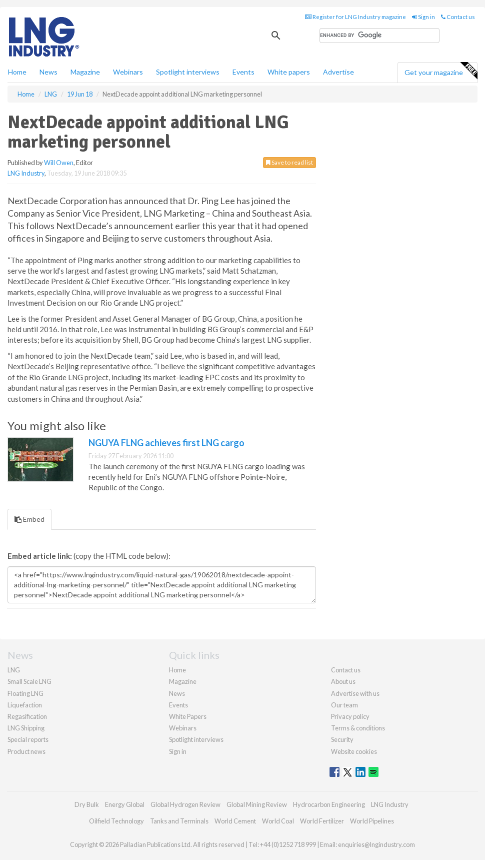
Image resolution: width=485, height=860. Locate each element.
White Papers (187, 716)
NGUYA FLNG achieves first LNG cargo (166, 442)
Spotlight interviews (188, 72)
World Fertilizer (322, 821)
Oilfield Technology (116, 821)
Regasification (27, 716)
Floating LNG (26, 693)
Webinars (128, 72)
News (177, 693)
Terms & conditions (358, 728)
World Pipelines (372, 821)
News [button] (49, 72)
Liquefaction (25, 705)
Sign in (423, 17)
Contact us (458, 17)
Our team (344, 705)
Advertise (338, 72)
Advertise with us (355, 693)
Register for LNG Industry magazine (355, 17)
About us (343, 681)
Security (342, 739)
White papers (289, 72)
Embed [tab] (29, 519)
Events (243, 72)
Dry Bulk (86, 804)
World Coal (278, 821)
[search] (380, 35)
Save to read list (289, 162)
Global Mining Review (256, 804)
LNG (14, 670)
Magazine (85, 72)
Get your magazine (440, 71)
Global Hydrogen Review (185, 804)
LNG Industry (26, 173)
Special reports (28, 739)
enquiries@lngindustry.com (376, 844)
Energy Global (124, 804)
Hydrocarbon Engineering (329, 804)
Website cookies (354, 751)
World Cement (235, 821)
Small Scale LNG (30, 681)
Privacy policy (350, 716)
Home (17, 72)
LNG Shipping (26, 728)
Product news (27, 751)
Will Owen (59, 163)
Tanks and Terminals (179, 821)
